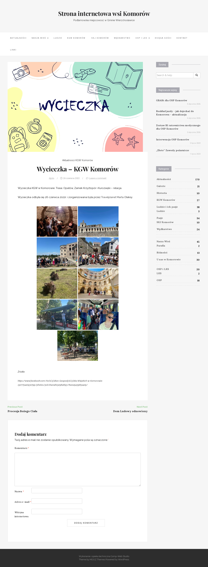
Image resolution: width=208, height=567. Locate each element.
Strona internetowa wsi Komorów (104, 13)
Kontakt (182, 38)
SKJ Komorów (99, 38)
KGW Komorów (76, 38)
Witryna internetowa (22, 514)
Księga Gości (163, 38)
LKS (159, 273)
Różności (162, 252)
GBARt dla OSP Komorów (171, 100)
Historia (162, 193)
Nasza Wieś (40, 38)
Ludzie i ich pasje (167, 206)
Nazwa (19, 491)
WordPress (123, 559)
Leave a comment (97, 178)
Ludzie (58, 38)
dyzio (51, 178)
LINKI (13, 50)
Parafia (161, 245)
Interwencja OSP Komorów (172, 139)
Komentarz (22, 448)
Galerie (161, 186)
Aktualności (18, 38)
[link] (112, 197)
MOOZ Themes (97, 559)
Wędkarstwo (122, 38)
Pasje (160, 217)
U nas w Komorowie (169, 259)
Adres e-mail (23, 502)
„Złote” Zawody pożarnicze (172, 150)
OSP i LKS (142, 38)
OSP (159, 280)
